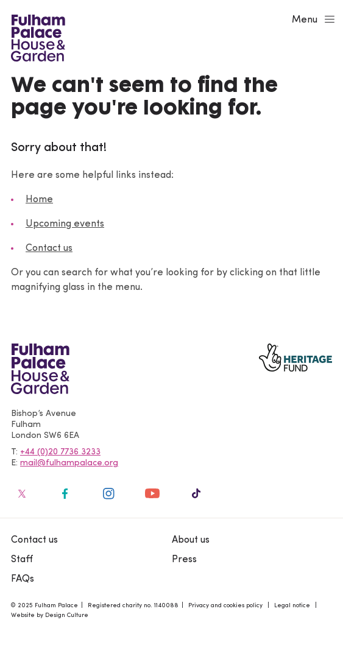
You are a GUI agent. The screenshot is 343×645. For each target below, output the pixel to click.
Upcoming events (65, 224)
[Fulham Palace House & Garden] (36, 36)
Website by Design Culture (49, 615)
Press (184, 560)
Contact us (49, 248)
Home (39, 200)
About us (191, 540)
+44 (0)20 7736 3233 (60, 452)
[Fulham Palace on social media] (20, 493)
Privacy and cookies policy (225, 605)
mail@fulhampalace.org (69, 463)
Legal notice (292, 605)
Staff (22, 560)
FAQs (22, 579)
